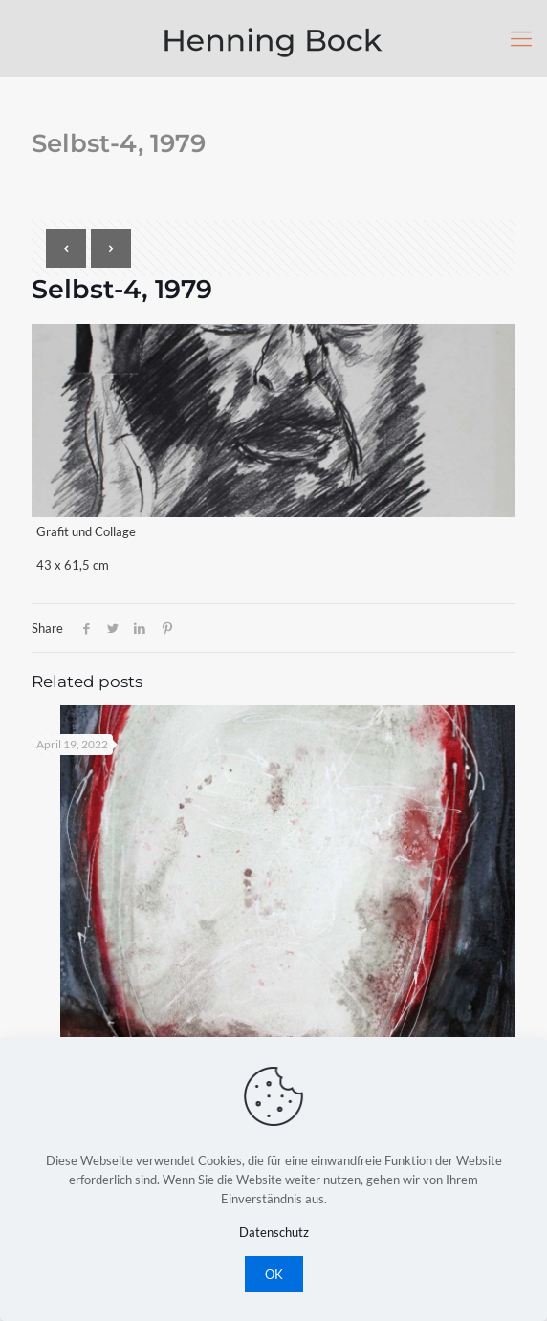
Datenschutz (274, 1232)
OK (274, 1274)
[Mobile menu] (521, 38)
